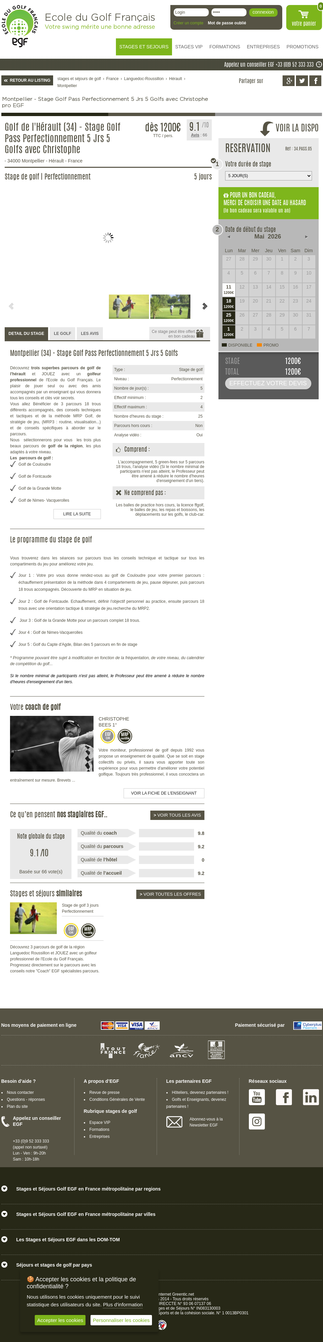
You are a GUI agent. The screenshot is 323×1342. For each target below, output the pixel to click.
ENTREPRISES (263, 46)
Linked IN (311, 1097)
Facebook (284, 1097)
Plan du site (17, 1106)
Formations (100, 1129)
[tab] (26, 334)
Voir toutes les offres (170, 894)
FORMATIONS (224, 46)
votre (304, 24)
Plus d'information (123, 1304)
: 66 (199, 135)
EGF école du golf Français (19, 26)
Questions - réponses (26, 1099)
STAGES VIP (189, 46)
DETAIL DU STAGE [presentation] (26, 333)
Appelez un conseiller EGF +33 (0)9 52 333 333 (269, 65)
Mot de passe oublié (227, 23)
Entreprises (100, 1136)
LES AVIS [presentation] (90, 333)
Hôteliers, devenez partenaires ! (200, 1092)
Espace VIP (100, 1122)
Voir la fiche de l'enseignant (164, 793)
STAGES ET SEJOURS (143, 46)
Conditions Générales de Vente (117, 1099)
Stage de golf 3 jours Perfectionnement (80, 908)
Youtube (257, 1097)
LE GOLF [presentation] (62, 333)
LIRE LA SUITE (77, 514)
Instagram (257, 1121)
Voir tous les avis (177, 815)
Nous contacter (20, 1092)
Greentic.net (183, 1294)
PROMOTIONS (303, 46)
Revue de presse (105, 1092)
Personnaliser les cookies (121, 1320)
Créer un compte (188, 23)
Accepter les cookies (60, 1320)
